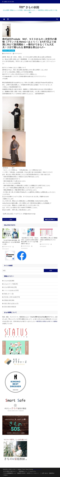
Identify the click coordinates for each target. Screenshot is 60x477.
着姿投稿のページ (23, 471)
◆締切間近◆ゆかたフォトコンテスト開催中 (51, 219)
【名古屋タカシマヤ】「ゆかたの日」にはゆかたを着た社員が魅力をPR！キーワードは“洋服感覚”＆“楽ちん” (29, 240)
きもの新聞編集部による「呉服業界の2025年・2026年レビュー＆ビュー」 (22, 473)
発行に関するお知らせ (10, 303)
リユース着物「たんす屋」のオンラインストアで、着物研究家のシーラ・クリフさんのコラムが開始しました (10, 219)
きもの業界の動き (9, 287)
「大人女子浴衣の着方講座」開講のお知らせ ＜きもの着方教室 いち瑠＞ (11, 242)
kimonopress (18, 53)
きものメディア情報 (9, 284)
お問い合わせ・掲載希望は (48, 473)
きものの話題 (8, 280)
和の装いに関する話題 (8, 50)
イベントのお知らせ (9, 290)
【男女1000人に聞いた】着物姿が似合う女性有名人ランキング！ (48, 239)
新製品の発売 (8, 300)
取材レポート (8, 293)
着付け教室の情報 (9, 306)
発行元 (5, 475)
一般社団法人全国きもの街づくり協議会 (46, 321)
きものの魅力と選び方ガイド (10, 471)
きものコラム (33, 471)
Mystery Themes (37, 469)
